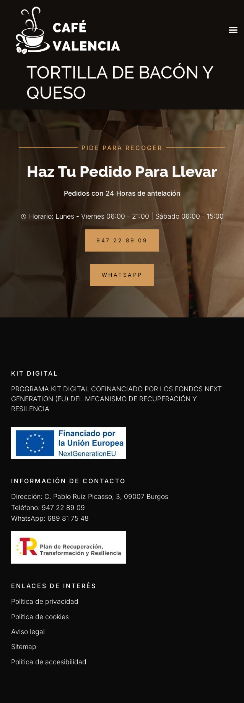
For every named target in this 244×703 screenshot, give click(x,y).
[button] (233, 30)
